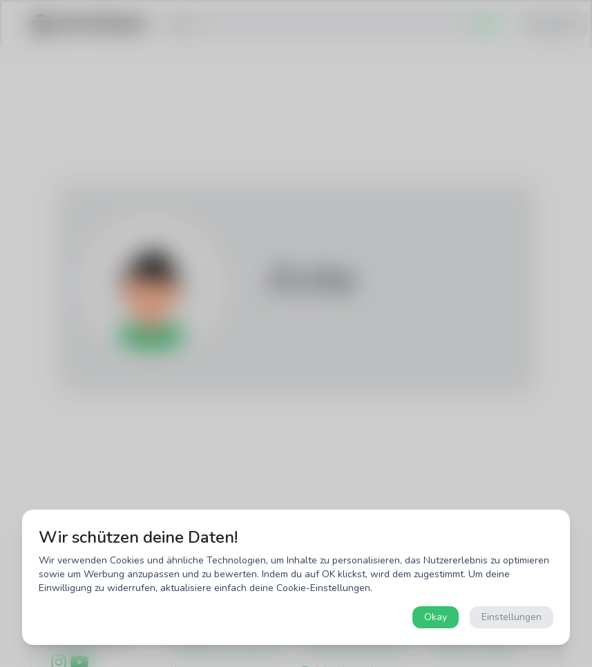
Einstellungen (511, 617)
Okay (435, 617)
